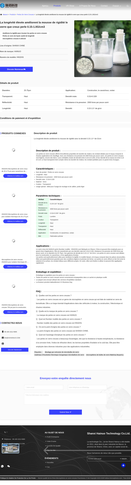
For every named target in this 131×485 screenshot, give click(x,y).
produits (12, 14)
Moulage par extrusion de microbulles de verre (62, 352)
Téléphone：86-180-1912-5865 (13, 439)
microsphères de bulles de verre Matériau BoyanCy (104, 355)
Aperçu (45, 6)
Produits (57, 6)
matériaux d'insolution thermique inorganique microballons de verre (59, 355)
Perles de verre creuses (25, 14)
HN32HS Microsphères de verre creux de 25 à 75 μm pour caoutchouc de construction (15, 171)
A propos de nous (87, 6)
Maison (5, 14)
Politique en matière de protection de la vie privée (18, 478)
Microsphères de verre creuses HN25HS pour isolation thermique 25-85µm (14, 262)
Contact (104, 6)
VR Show (70, 6)
